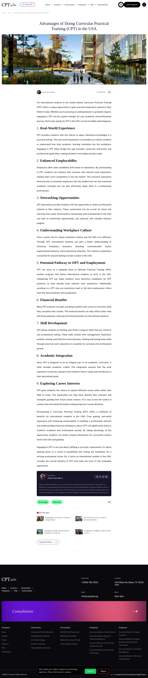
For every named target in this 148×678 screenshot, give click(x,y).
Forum (4, 640)
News (47, 5)
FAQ (92, 5)
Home (4, 12)
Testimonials (102, 5)
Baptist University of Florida (70, 640)
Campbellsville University (40, 636)
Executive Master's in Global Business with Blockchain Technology (129, 642)
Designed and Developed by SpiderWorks (130, 674)
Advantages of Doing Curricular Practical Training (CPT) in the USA (31, 12)
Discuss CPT (27, 5)
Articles (57, 5)
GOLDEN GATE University (69, 632)
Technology (43, 502)
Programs (82, 5)
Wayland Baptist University (41, 648)
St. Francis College (38, 640)
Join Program (132, 4)
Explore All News (48, 542)
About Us (5, 644)
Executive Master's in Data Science (103, 632)
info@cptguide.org (89, 596)
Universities (69, 5)
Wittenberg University (68, 636)
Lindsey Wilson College (68, 644)
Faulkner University (38, 644)
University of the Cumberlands (42, 632)
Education (57, 502)
